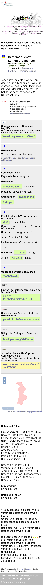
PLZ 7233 (16, 257)
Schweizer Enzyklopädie (21, 569)
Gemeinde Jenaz (27, 71)
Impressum (13, 576)
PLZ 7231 (20, 252)
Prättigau (12, 71)
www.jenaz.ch (10, 275)
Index (3, 576)
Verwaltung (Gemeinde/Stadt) (18, 136)
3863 (5, 222)
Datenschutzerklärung (11, 578)
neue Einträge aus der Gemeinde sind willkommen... (18, 159)
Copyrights (27, 578)
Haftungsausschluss (29, 576)
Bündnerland (26, 68)
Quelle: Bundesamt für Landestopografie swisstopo (25, 412)
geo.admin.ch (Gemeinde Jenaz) (20, 319)
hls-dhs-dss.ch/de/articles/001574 (17, 298)
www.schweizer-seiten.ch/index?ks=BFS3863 (20, 366)
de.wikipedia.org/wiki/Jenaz (17, 339)
